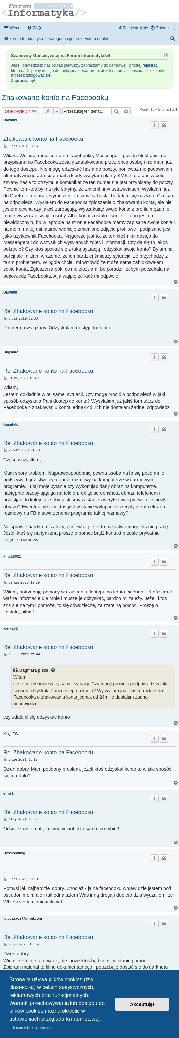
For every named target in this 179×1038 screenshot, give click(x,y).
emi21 (8, 793)
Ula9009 (10, 120)
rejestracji (150, 65)
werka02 (10, 628)
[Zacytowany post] (53, 670)
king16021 (12, 556)
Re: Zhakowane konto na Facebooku (48, 311)
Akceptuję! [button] (142, 1004)
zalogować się (38, 75)
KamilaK (10, 424)
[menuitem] (34, 28)
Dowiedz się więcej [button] (32, 1027)
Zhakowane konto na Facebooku (55, 97)
